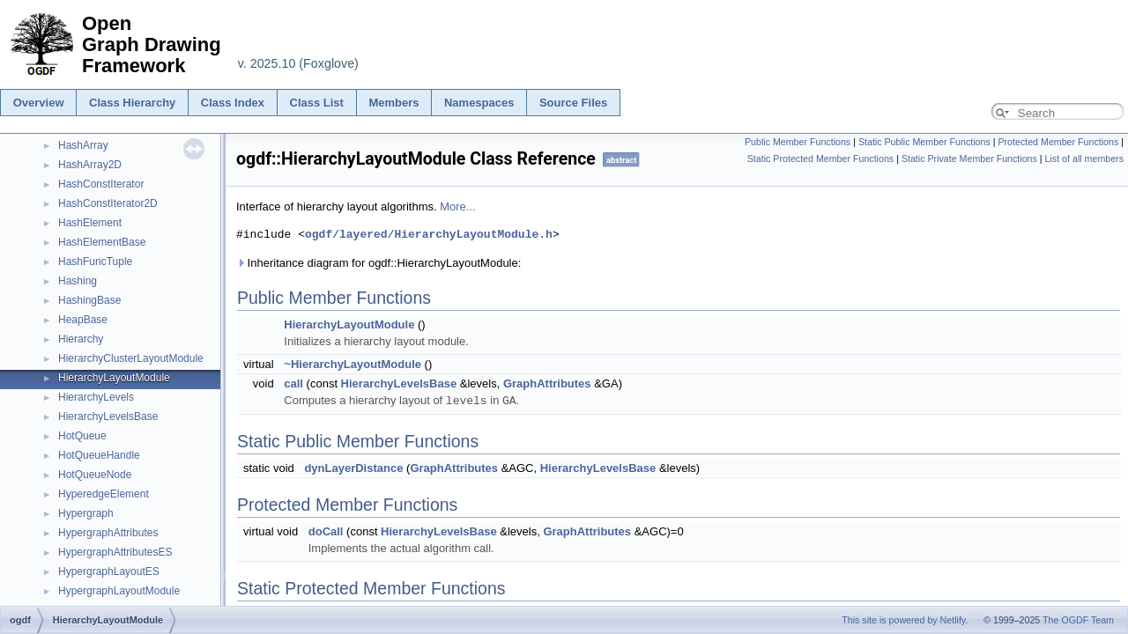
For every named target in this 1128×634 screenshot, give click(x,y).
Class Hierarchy (132, 102)
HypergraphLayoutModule (119, 591)
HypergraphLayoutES (109, 571)
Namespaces (479, 102)
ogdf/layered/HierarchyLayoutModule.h (429, 234)
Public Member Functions (797, 141)
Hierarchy (80, 339)
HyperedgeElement (103, 494)
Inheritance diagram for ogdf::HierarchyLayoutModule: (378, 262)
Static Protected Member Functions (820, 158)
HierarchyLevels (96, 397)
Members (393, 102)
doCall (326, 530)
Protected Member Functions (1058, 141)
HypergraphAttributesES (115, 552)
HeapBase (83, 319)
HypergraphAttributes (108, 533)
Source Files (573, 102)
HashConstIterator (101, 184)
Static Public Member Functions (924, 141)
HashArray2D (90, 164)
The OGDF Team (1078, 620)
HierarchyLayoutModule (114, 378)
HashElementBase (101, 242)
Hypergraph (86, 513)
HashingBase (89, 300)
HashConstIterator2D (108, 203)
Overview (38, 102)
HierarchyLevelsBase (108, 416)
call (293, 383)
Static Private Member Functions (969, 158)
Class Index (232, 102)
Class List (317, 102)
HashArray (83, 145)
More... (457, 206)
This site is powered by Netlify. (905, 620)
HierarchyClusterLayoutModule (131, 358)
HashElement (90, 223)
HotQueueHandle (99, 455)
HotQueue (82, 436)
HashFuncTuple (95, 261)
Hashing (77, 281)
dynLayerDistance (353, 467)
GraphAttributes (547, 383)
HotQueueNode (94, 474)
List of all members (1084, 158)
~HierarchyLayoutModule (352, 364)
